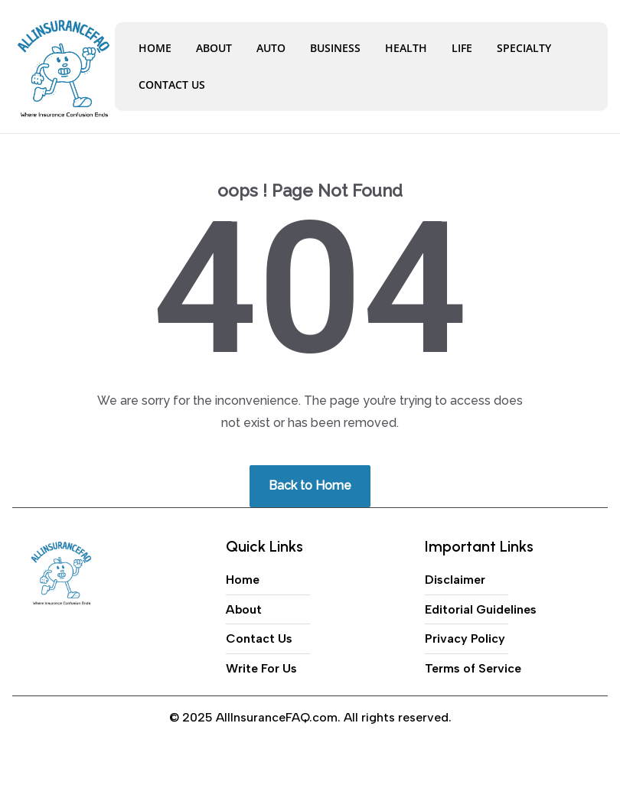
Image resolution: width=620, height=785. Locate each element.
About (214, 48)
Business (335, 48)
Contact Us (172, 84)
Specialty (524, 48)
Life (462, 48)
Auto (271, 48)
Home (155, 48)
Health (406, 48)
